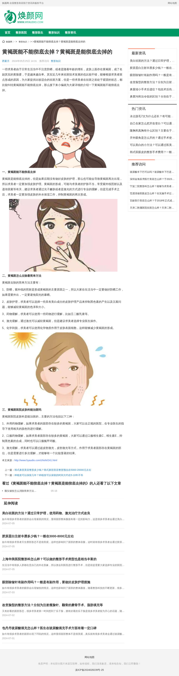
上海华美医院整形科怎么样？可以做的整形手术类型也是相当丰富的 (49, 559)
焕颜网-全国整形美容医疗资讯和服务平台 (23, 3)
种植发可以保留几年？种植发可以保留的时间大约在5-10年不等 (49, 475)
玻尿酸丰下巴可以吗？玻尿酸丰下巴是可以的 (153, 171)
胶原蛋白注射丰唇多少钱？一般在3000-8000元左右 (38, 536)
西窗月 (5, 61)
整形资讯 (70, 32)
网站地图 (172, 3)
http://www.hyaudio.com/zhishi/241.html (35, 460)
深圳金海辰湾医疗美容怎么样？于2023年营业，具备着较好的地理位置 (153, 179)
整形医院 (21, 32)
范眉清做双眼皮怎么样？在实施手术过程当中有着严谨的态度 (153, 193)
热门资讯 (139, 109)
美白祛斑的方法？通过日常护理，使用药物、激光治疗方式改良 (46, 513)
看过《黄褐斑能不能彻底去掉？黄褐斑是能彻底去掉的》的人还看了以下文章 (61, 483)
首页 (7, 32)
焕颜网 (9, 42)
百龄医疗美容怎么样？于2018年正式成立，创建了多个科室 (153, 200)
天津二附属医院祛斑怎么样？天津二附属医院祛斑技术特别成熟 (153, 207)
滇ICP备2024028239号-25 (89, 669)
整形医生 (37, 32)
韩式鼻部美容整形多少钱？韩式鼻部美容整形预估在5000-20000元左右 (53, 469)
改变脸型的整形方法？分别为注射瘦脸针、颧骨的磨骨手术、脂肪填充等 (52, 605)
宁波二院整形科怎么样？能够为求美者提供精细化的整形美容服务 (153, 186)
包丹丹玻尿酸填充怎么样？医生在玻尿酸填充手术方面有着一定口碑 (49, 628)
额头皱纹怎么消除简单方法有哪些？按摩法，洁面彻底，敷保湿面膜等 (21, 490)
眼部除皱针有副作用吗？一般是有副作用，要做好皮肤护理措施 (46, 582)
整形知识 (54, 32)
